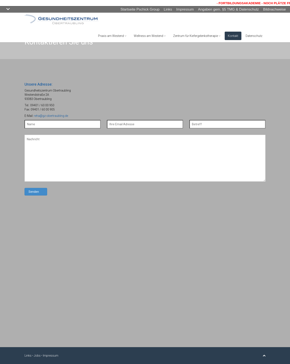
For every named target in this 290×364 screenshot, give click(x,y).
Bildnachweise (274, 9)
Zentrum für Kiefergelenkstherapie (196, 36)
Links (168, 9)
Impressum (185, 9)
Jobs (37, 355)
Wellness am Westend (150, 36)
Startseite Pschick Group (140, 9)
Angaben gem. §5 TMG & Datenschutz (228, 9)
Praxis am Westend (112, 36)
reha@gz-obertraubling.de (51, 115)
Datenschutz (254, 36)
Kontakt (233, 36)
